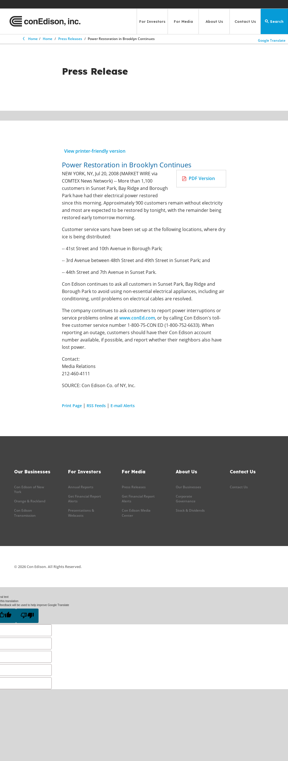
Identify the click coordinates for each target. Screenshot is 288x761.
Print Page (72, 405)
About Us (214, 21)
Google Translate (271, 40)
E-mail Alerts (123, 405)
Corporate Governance (185, 498)
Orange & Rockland (29, 501)
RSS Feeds (96, 405)
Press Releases (70, 38)
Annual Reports (80, 487)
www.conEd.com (137, 318)
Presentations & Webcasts (81, 513)
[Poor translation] (27, 616)
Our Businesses (188, 487)
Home (30, 38)
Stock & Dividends (190, 510)
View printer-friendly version (94, 151)
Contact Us (245, 21)
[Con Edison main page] (45, 21)
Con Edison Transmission (25, 513)
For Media (183, 21)
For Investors (152, 21)
